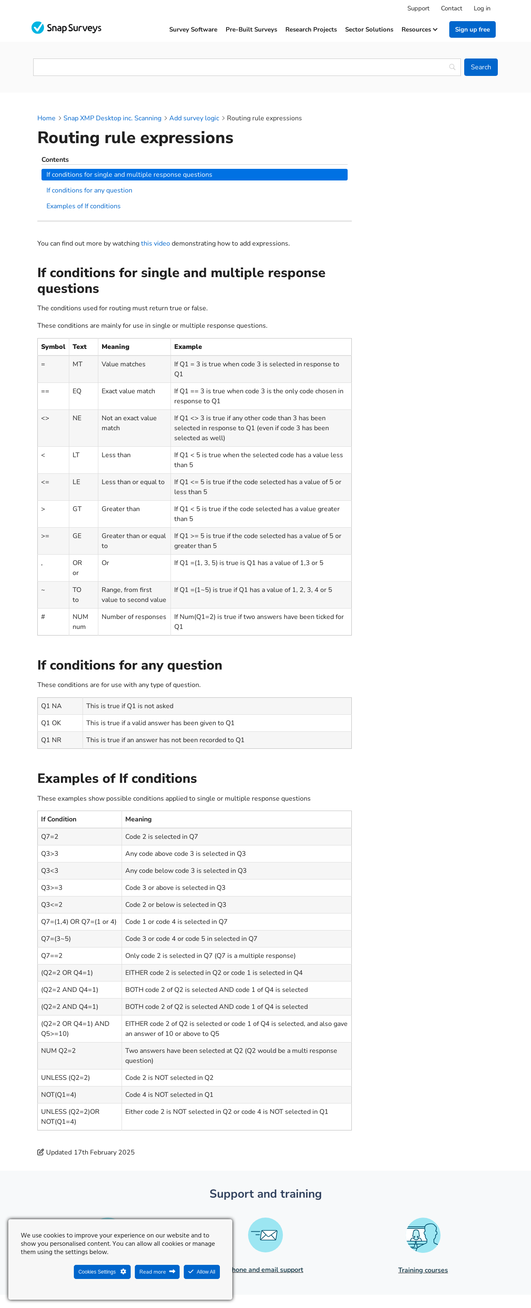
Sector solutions (369, 29)
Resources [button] (419, 29)
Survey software (193, 29)
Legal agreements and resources (318, 1281)
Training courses (423, 1184)
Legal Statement (237, 1281)
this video (155, 156)
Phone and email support (265, 1183)
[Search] (481, 67)
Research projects (311, 29)
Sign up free (472, 29)
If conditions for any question (418, 157)
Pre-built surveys (251, 29)
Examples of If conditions (412, 173)
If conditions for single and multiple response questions (427, 136)
